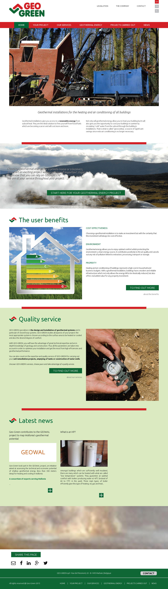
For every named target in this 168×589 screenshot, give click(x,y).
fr (157, 6)
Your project (40, 25)
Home (21, 25)
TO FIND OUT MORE (142, 287)
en (157, 2)
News (147, 25)
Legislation (102, 6)
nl (157, 11)
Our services (64, 25)
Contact (141, 6)
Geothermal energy (91, 25)
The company (122, 6)
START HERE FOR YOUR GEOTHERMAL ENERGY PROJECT (86, 192)
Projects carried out (123, 25)
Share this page (26, 554)
